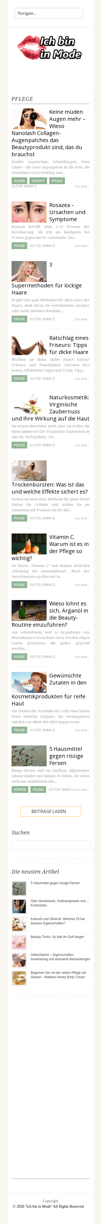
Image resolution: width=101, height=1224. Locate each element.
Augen (19, 180)
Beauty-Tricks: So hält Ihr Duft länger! (58, 937)
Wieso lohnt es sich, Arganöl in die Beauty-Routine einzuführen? (50, 614)
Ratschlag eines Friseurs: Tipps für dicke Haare (69, 345)
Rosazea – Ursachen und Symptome (67, 212)
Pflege (57, 180)
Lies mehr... (82, 186)
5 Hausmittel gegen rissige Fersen (66, 756)
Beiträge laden (49, 811)
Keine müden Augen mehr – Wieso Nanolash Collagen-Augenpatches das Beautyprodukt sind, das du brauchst (48, 133)
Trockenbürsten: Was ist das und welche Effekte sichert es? (50, 488)
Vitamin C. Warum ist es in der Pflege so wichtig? (50, 547)
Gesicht (38, 180)
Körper (20, 789)
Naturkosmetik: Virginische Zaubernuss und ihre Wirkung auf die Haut (50, 408)
